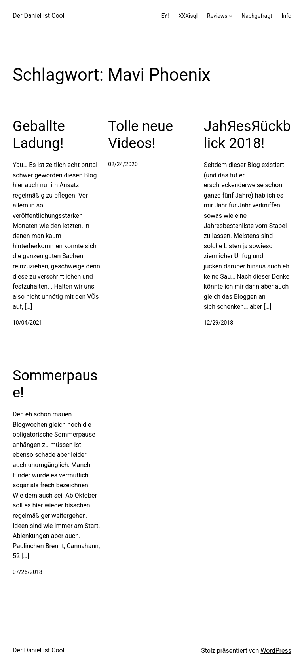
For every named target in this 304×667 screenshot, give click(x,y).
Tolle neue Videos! (140, 135)
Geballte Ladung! (39, 135)
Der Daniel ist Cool (39, 15)
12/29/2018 (219, 322)
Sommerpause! (55, 384)
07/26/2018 (27, 572)
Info (286, 16)
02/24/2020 (123, 164)
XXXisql (188, 16)
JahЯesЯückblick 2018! (247, 135)
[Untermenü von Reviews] (230, 15)
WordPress (275, 650)
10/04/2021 (27, 322)
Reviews (217, 16)
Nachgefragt (256, 16)
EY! (165, 16)
